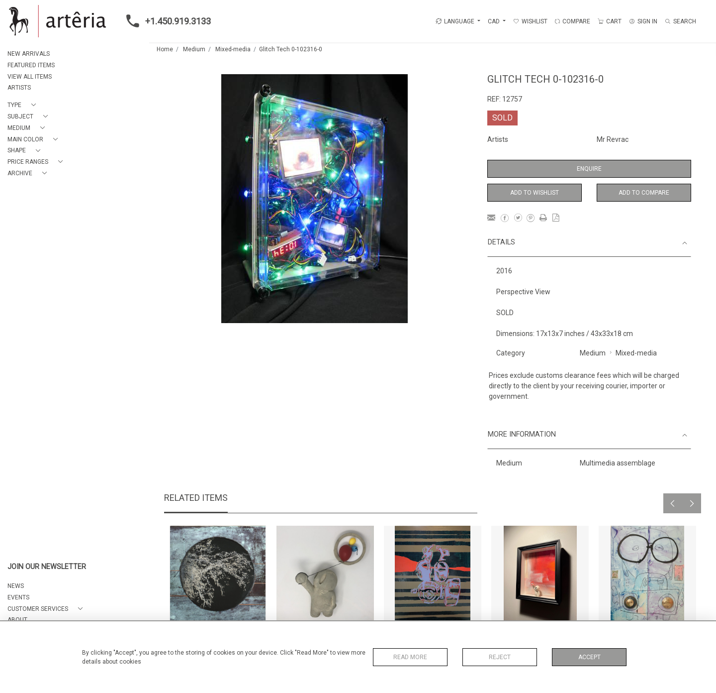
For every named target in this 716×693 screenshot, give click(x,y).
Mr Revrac (612, 139)
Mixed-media (233, 49)
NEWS (15, 585)
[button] (23, 105)
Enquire (589, 168)
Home (165, 49)
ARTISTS (19, 87)
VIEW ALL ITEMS (29, 76)
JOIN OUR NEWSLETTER (46, 567)
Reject (500, 657)
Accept (589, 657)
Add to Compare (644, 192)
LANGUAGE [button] (455, 21)
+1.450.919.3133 (165, 20)
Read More (410, 657)
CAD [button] (494, 21)
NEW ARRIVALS (28, 53)
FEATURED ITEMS (31, 65)
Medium (194, 49)
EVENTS (18, 597)
